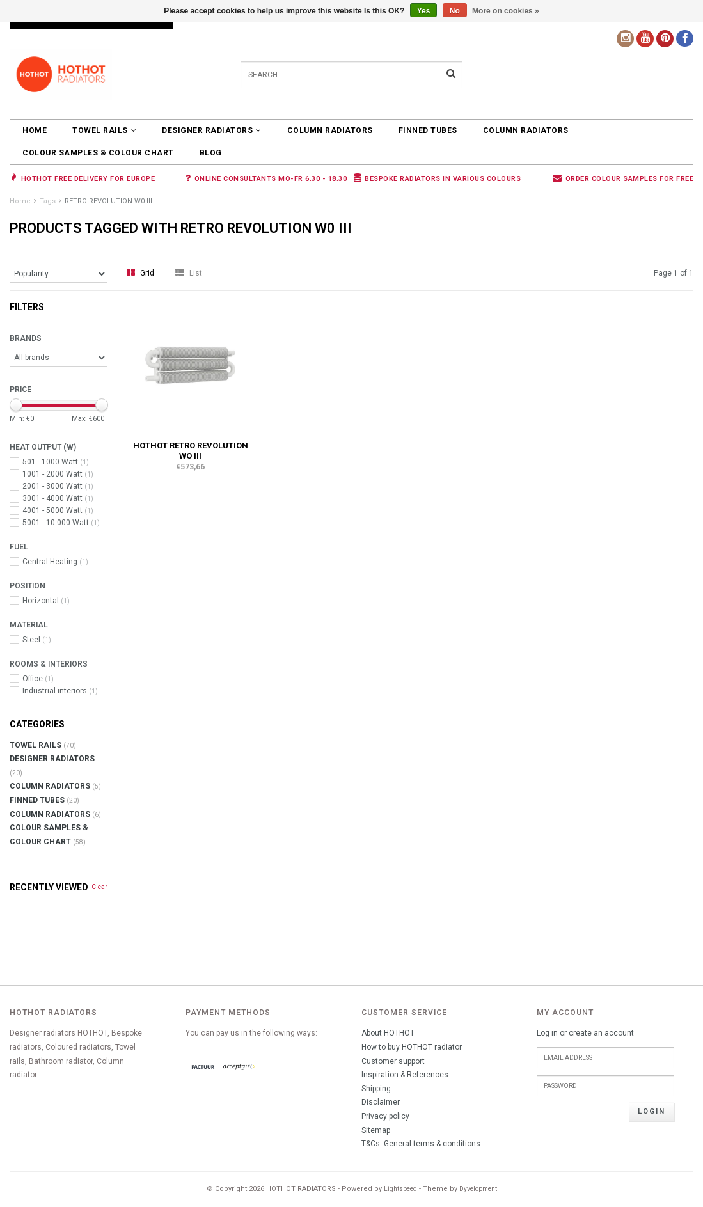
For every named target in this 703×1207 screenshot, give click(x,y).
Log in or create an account (585, 1033)
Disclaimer (380, 1102)
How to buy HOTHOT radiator (411, 1047)
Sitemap (375, 1130)
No (455, 10)
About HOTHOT (388, 1033)
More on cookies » (505, 10)
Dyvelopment (478, 1188)
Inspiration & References (404, 1074)
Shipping (376, 1088)
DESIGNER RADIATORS (212, 130)
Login (651, 1111)
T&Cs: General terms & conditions (420, 1143)
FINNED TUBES (428, 130)
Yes (423, 10)
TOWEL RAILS (104, 130)
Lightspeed (400, 1188)
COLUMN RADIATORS (330, 130)
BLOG (211, 152)
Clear (99, 886)
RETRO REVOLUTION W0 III (108, 201)
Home (34, 130)
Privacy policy (385, 1116)
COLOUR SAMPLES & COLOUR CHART (98, 152)
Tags (48, 201)
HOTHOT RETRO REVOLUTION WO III (190, 451)
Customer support (393, 1061)
